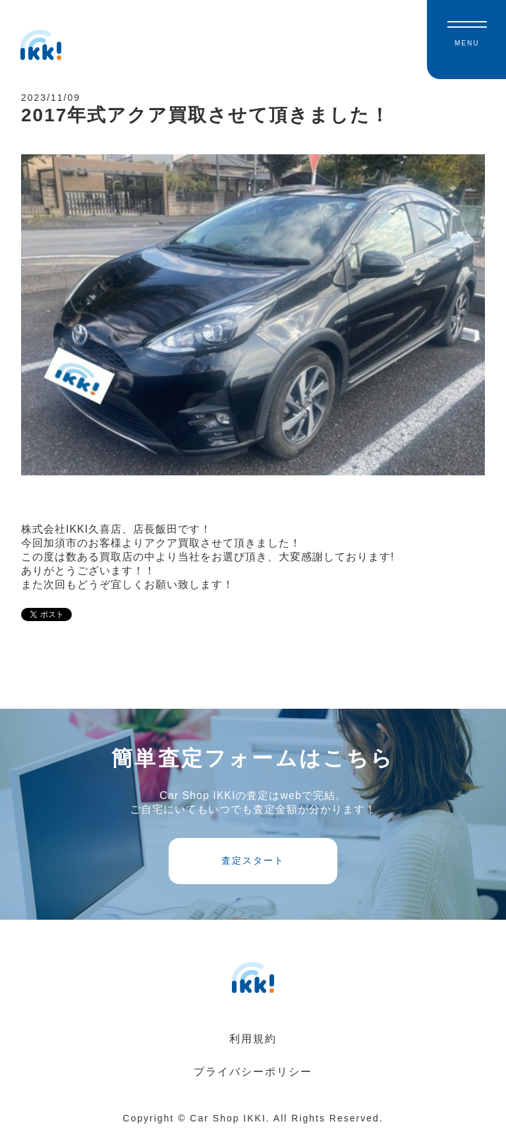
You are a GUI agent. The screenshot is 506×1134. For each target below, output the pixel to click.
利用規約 (253, 1038)
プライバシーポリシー (253, 1071)
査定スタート (253, 860)
